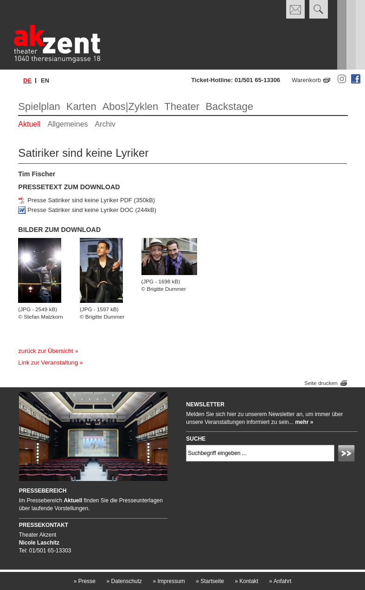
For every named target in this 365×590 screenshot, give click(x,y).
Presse (85, 581)
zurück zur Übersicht (45, 350)
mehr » (304, 422)
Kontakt (246, 581)
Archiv (105, 124)
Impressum (169, 581)
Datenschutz (124, 581)
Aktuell (29, 124)
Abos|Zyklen (130, 106)
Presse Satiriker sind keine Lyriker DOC (80, 209)
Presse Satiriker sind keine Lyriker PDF (79, 200)
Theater (181, 106)
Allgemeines (67, 124)
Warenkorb (306, 80)
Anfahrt (280, 581)
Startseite (210, 581)
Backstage (229, 106)
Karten (81, 106)
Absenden (348, 454)
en (45, 80)
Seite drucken (320, 383)
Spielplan (39, 106)
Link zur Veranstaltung (48, 362)
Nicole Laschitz (39, 542)
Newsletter (205, 404)
